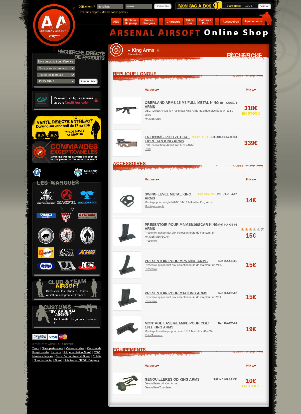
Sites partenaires (52, 348)
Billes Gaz (190, 22)
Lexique (56, 352)
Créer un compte (89, 12)
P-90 (147, 149)
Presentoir (151, 240)
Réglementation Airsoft (77, 352)
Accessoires (231, 21)
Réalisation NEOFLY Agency (81, 360)
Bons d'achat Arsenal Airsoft (73, 356)
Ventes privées (75, 348)
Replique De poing (131, 22)
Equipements (253, 21)
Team (35, 348)
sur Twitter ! (90, 172)
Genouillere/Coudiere (158, 387)
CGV (97, 352)
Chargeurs (174, 21)
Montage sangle (154, 206)
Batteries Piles (205, 22)
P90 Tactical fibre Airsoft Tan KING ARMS (170, 141)
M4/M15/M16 (153, 118)
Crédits (97, 356)
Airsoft (58, 360)
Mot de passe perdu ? (115, 12)
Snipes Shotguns (148, 22)
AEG (116, 21)
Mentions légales (42, 356)
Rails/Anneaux (154, 335)
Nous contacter (43, 360)
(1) (262, 229)
